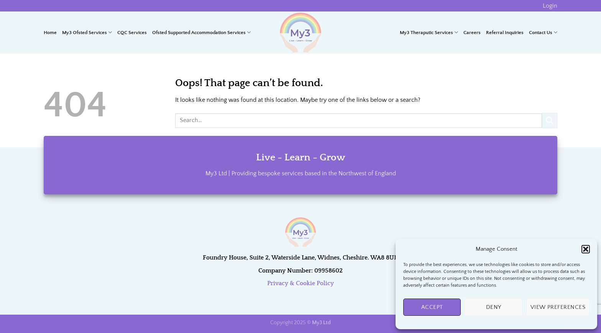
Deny (493, 307)
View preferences (557, 307)
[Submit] (549, 120)
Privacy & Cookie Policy (300, 283)
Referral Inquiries (505, 32)
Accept (432, 307)
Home (50, 32)
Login (550, 5)
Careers (472, 32)
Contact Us (543, 32)
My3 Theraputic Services (429, 32)
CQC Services (132, 32)
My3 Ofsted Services (87, 32)
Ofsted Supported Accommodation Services (201, 32)
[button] (586, 249)
